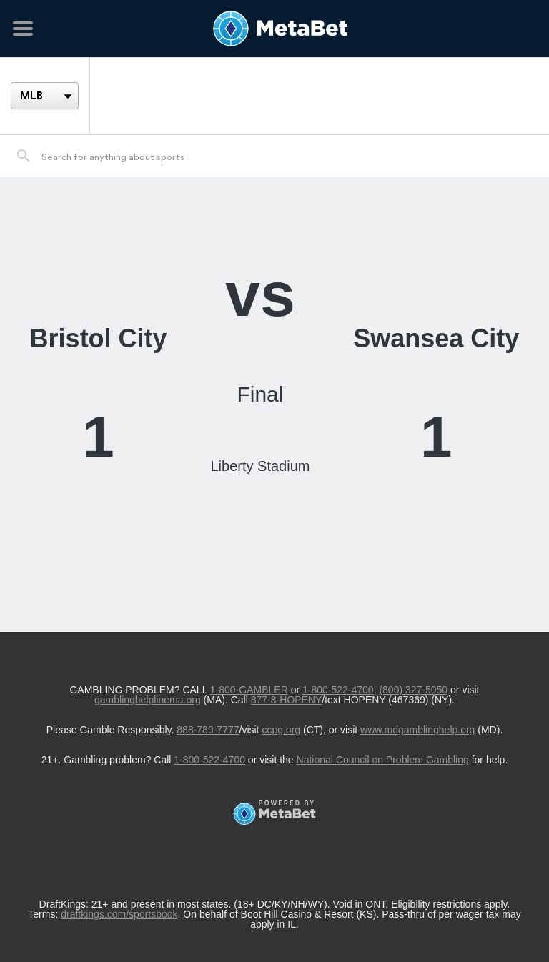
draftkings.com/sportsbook (119, 914)
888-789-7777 (208, 729)
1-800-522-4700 (338, 689)
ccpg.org (281, 729)
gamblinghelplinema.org (147, 699)
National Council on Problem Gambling (383, 759)
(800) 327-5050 (413, 689)
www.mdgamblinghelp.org (417, 729)
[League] (45, 95)
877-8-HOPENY (286, 699)
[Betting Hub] (274, 28)
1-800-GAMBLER (249, 689)
